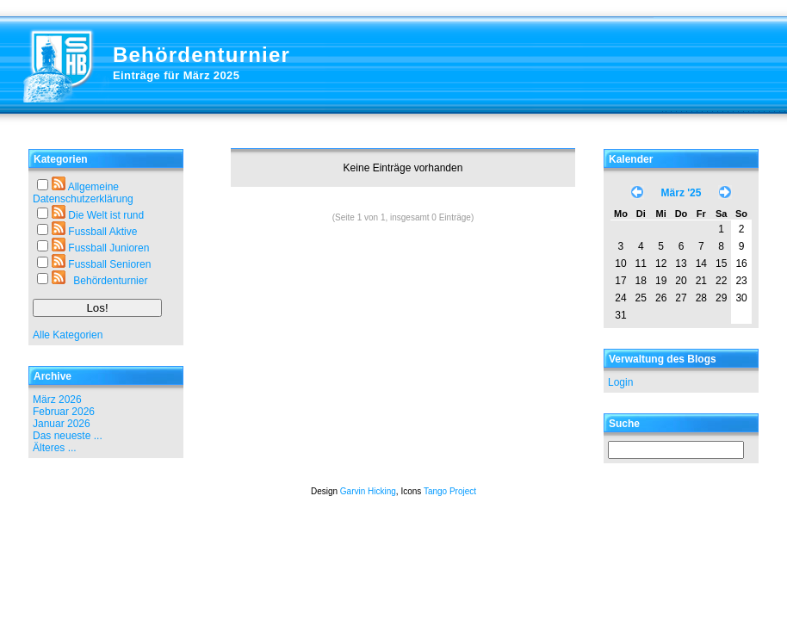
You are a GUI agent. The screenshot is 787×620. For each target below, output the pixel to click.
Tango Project (450, 491)
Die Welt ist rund (106, 215)
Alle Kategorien (67, 335)
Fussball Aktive (102, 232)
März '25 (681, 193)
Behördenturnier (201, 54)
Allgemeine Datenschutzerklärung (83, 193)
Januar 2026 (61, 424)
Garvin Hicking (368, 491)
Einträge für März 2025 (176, 75)
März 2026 (57, 400)
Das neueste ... (67, 436)
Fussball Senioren (109, 264)
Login (620, 382)
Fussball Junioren (108, 248)
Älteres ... (55, 448)
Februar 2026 (64, 412)
